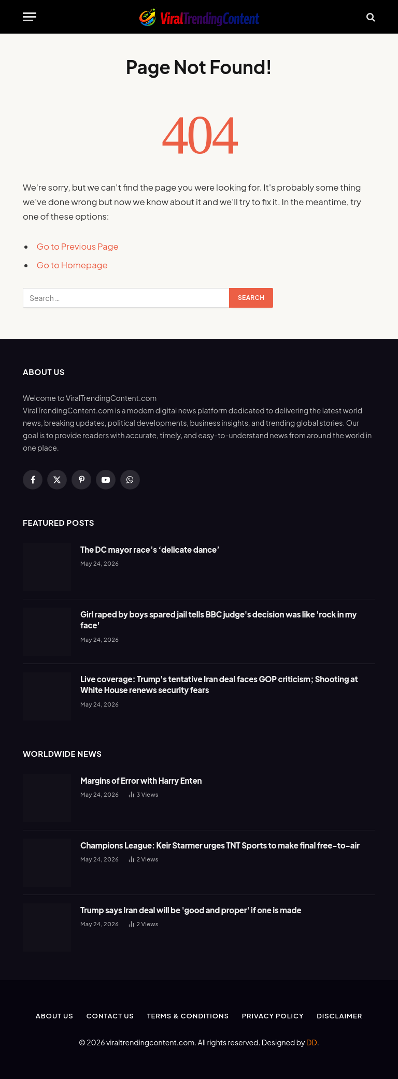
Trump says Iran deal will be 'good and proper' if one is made (190, 910)
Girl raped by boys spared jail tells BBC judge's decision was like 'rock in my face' (218, 619)
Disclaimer (339, 1016)
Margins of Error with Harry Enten (141, 780)
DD (311, 1042)
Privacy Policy (273, 1016)
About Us (55, 1016)
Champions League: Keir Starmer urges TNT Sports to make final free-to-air (220, 845)
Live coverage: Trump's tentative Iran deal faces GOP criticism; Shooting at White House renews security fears (219, 684)
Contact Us (110, 1016)
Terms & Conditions (188, 1016)
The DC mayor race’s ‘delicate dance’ (150, 549)
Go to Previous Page (78, 246)
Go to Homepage (72, 265)
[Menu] (29, 16)
